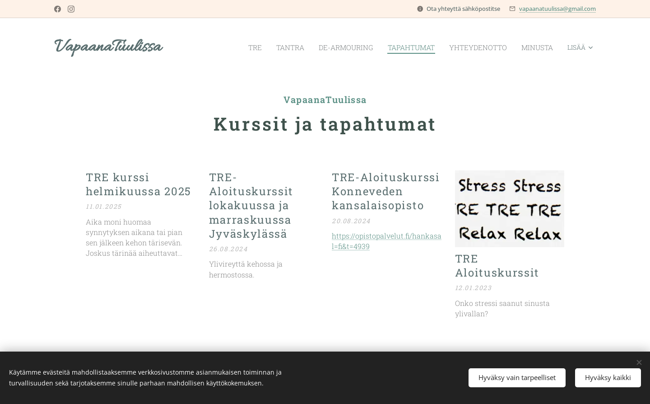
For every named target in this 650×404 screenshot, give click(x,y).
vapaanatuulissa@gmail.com (557, 9)
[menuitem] (239, 47)
